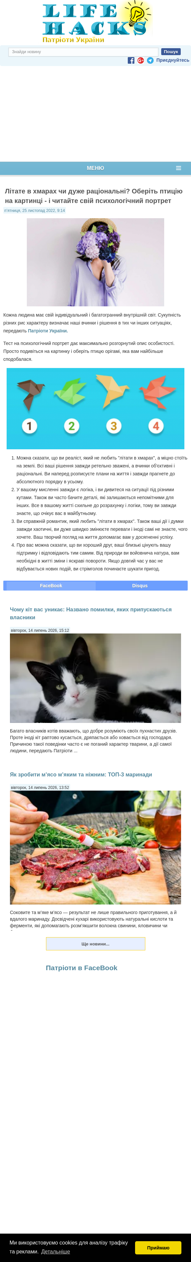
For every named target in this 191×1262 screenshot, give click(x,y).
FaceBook (51, 585)
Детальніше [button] (55, 1251)
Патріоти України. (48, 330)
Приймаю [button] (158, 1247)
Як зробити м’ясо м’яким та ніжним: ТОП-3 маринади (81, 774)
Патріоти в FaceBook (82, 968)
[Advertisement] (95, 114)
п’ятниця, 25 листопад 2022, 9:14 (34, 210)
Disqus (140, 585)
